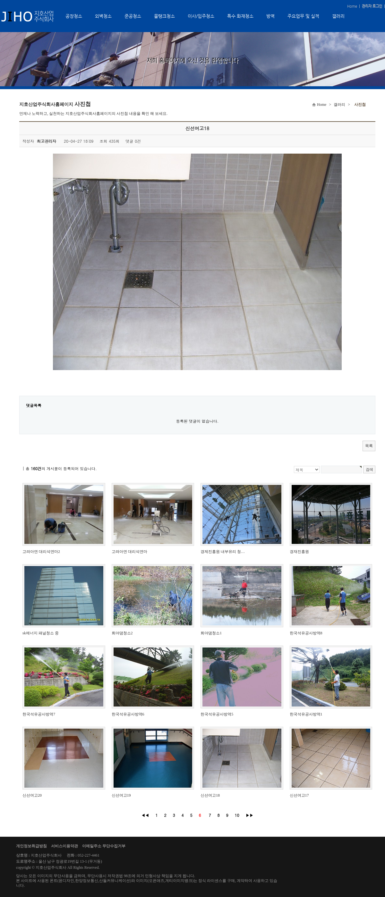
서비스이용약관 (64, 846)
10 (237, 815)
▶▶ (249, 815)
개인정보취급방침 (31, 846)
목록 (369, 446)
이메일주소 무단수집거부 (103, 846)
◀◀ (145, 815)
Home (352, 6)
